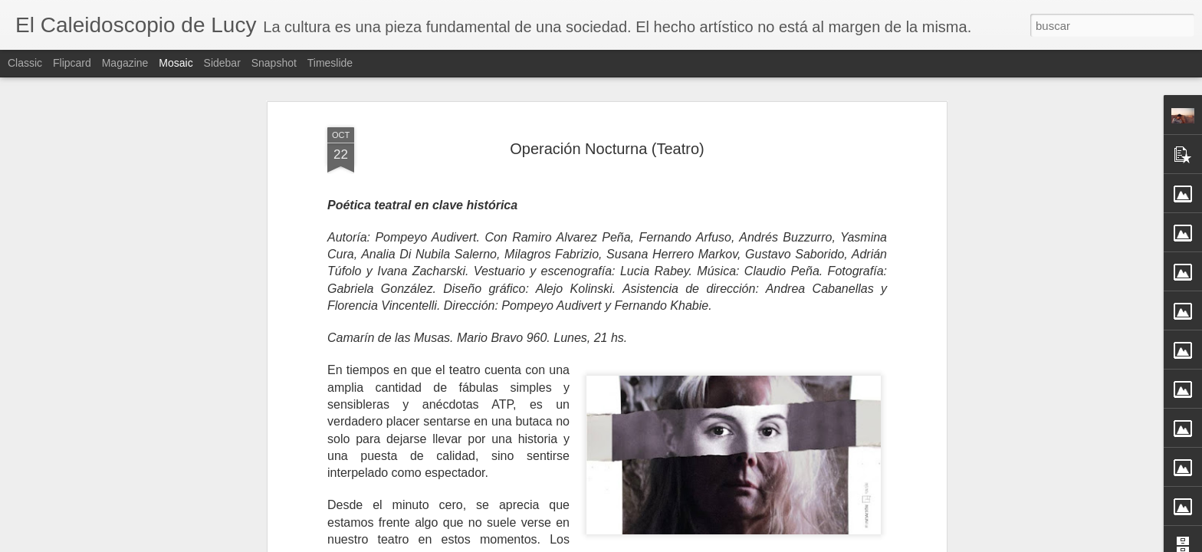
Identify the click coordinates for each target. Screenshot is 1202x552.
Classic (25, 63)
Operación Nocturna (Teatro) (607, 142)
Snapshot (274, 63)
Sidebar (222, 63)
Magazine (125, 63)
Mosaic (175, 63)
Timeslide (330, 63)
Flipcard (72, 63)
